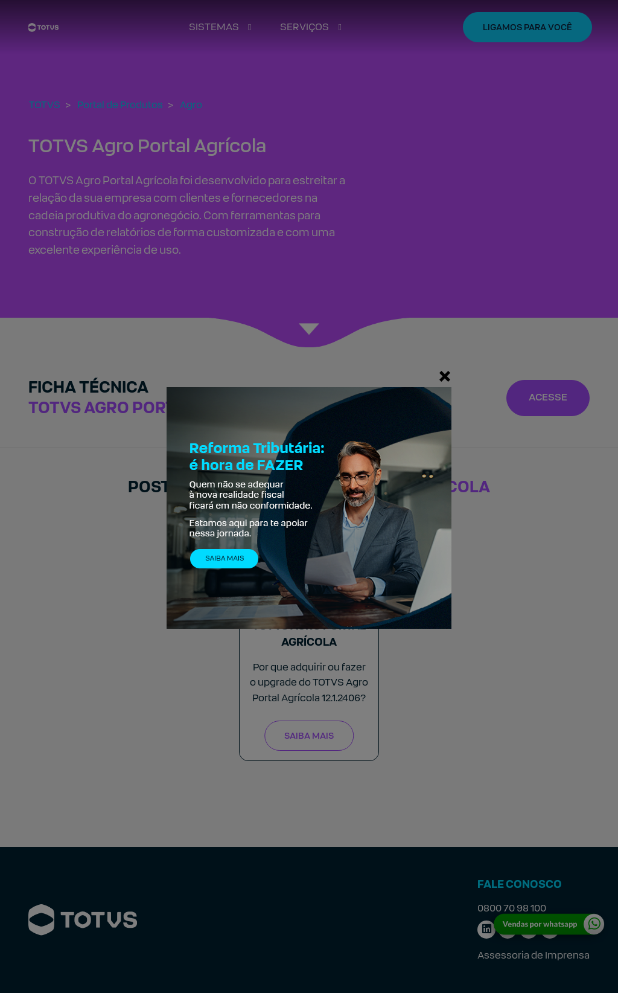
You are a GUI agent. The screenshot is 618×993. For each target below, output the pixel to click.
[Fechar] (444, 376)
